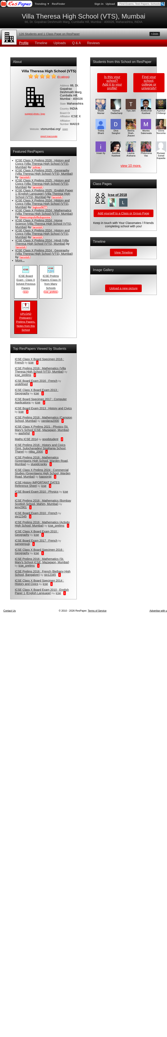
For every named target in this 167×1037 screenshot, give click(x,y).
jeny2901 (21, 507)
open (65, 129)
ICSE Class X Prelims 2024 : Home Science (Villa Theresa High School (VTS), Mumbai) (43, 224)
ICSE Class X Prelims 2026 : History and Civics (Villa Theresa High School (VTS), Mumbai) (42, 164)
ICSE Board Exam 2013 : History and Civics (43, 408)
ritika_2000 (36, 451)
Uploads (60, 43)
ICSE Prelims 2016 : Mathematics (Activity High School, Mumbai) (42, 524)
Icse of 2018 (117, 195)
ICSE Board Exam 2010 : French (36, 513)
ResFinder (58, 3)
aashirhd (24, 433)
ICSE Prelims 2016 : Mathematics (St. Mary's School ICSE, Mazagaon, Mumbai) (42, 560)
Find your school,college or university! (149, 82)
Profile (23, 43)
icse (31, 362)
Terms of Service (97, 610)
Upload (110, 3)
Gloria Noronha (161, 130)
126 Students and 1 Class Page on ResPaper (49, 34)
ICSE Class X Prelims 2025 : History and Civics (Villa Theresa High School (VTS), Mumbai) (42, 184)
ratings (63, 76)
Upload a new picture (123, 288)
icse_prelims (23, 375)
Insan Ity (101, 152)
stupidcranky (39, 464)
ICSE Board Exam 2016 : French (36, 380)
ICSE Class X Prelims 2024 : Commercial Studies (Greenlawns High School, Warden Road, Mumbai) (42, 473)
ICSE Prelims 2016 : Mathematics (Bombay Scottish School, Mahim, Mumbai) (43, 502)
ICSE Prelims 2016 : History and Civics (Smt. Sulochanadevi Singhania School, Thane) (40, 448)
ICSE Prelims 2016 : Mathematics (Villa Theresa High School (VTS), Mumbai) (40, 370)
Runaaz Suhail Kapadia (161, 154)
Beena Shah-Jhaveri (131, 132)
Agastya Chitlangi (161, 110)
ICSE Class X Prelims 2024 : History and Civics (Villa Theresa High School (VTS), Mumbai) (42, 204)
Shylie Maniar (101, 110)
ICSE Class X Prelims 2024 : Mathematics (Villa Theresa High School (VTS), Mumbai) (44, 212)
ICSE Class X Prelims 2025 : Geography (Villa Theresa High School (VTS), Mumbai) (44, 172)
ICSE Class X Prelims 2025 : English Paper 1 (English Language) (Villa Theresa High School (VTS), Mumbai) (44, 194)
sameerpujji (22, 544)
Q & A (76, 43)
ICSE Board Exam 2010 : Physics (37, 491)
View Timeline (123, 252)
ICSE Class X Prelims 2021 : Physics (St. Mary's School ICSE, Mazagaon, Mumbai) (42, 428)
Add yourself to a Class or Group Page (123, 213)
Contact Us (9, 610)
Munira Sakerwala (146, 130)
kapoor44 (45, 476)
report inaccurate (48, 136)
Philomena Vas (146, 153)
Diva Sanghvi (116, 130)
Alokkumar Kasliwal (146, 110)
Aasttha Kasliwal (116, 153)
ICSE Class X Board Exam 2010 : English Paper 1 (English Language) (42, 591)
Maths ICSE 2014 (26, 439)
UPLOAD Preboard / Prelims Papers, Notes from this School (25, 320)
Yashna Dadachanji (116, 110)
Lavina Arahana (131, 153)
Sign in (98, 3)
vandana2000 (50, 420)
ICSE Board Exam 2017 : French (36, 540)
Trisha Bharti (101, 130)
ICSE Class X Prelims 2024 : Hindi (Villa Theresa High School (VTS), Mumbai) (42, 242)
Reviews (93, 43)
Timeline (41, 43)
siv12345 (21, 516)
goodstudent (50, 439)
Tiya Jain (131, 109)
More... (20, 260)
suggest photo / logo (35, 113)
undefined (21, 384)
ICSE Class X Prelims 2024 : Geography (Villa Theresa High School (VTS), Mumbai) (44, 252)
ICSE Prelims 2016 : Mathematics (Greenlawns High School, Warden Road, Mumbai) (41, 461)
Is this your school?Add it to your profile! (112, 82)
